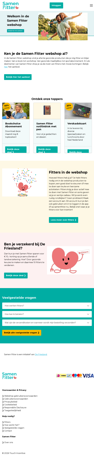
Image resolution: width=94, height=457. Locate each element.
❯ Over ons (7, 442)
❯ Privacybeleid (9, 402)
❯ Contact (7, 431)
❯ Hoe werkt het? (10, 425)
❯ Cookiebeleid (9, 405)
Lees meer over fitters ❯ (63, 220)
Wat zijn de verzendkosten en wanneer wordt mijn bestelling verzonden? (40, 322)
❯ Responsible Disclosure (14, 407)
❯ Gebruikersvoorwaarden (15, 399)
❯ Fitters (6, 422)
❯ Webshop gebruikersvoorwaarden (19, 396)
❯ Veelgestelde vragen (13, 428)
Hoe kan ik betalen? (14, 314)
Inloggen (56, 5)
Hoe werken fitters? (14, 306)
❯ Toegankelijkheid (11, 410)
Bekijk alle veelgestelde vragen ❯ (21, 333)
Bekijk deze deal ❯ (13, 150)
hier (6, 67)
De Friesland (41, 354)
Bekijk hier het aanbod (18, 77)
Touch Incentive (17, 453)
